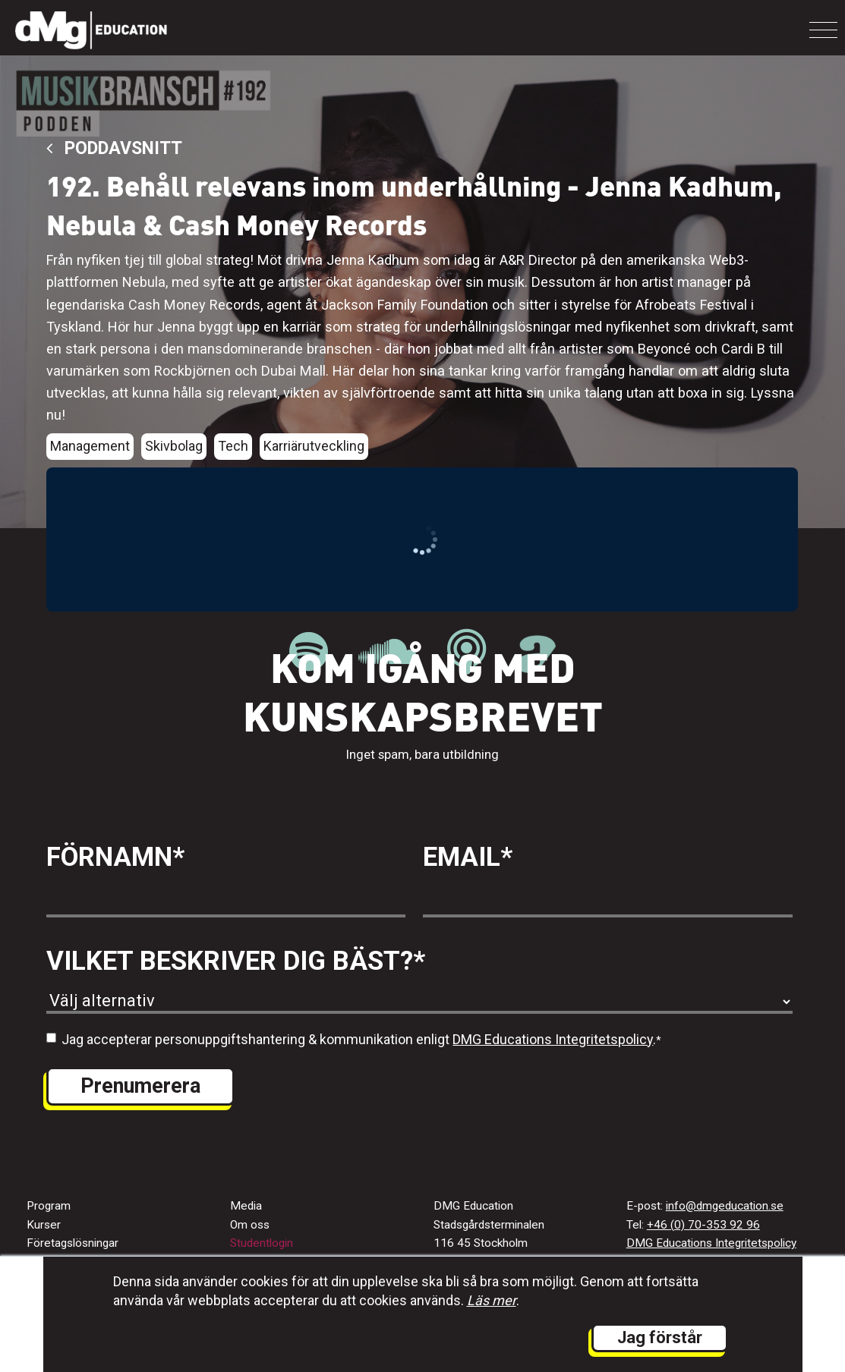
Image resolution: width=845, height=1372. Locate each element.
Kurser (44, 1225)
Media (246, 1206)
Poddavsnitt (114, 148)
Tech (233, 446)
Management (90, 446)
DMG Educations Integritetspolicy (552, 1039)
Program (49, 1206)
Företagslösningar (72, 1243)
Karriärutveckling (313, 446)
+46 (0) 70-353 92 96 (703, 1225)
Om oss (250, 1225)
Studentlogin (261, 1243)
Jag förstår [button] (659, 1337)
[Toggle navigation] (823, 30)
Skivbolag (174, 446)
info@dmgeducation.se (725, 1206)
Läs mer (491, 1300)
